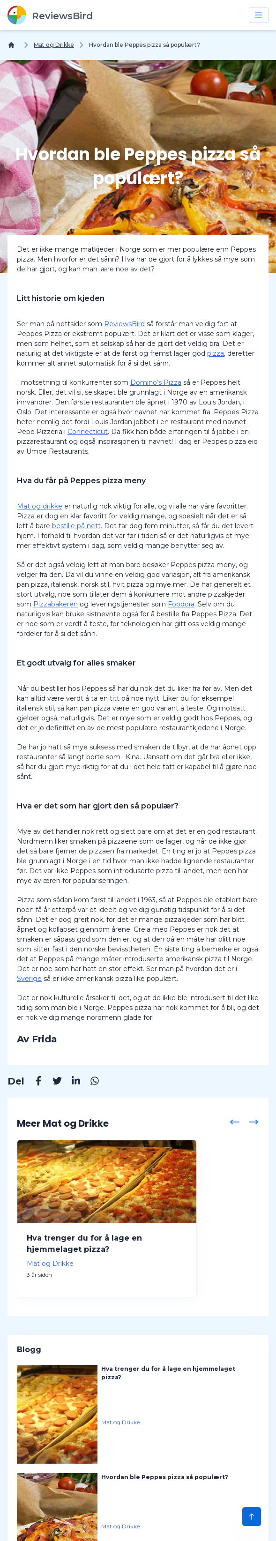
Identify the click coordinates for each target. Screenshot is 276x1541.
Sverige (29, 978)
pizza (215, 353)
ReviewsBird (124, 324)
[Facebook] (33, 1082)
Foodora (181, 604)
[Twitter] (52, 1082)
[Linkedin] (71, 1082)
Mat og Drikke (54, 44)
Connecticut (87, 431)
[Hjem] (13, 45)
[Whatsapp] (90, 1082)
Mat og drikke (39, 506)
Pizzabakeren (55, 604)
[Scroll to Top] (251, 1516)
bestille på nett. (77, 526)
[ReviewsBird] (50, 15)
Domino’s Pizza (155, 382)
